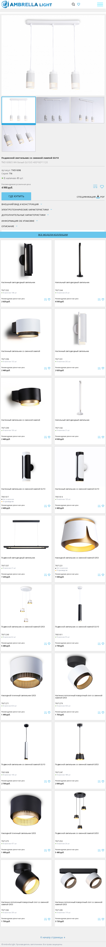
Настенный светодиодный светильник (18, 282)
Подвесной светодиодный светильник (18, 558)
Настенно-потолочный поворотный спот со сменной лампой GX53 (78, 696)
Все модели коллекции (53, 234)
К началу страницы (53, 937)
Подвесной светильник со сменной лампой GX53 (23, 627)
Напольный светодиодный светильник (72, 282)
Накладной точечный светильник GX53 (18, 695)
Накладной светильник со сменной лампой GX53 (77, 558)
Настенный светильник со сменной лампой (20, 351)
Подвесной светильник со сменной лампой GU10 (77, 627)
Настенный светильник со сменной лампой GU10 (23, 489)
